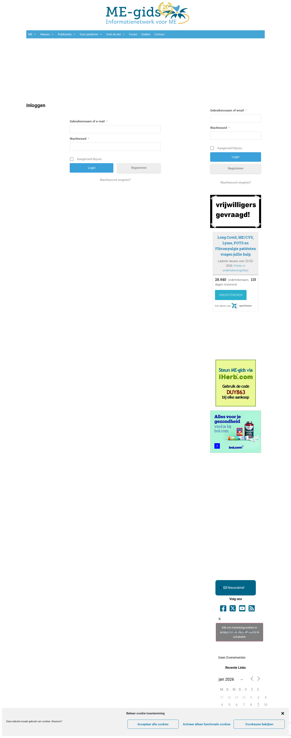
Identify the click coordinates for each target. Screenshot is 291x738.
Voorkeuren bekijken (259, 724)
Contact (159, 34)
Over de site (115, 34)
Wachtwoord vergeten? (115, 180)
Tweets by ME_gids (239, 632)
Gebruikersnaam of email (228, 110)
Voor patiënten (91, 34)
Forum (133, 34)
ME (32, 34)
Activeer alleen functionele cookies (207, 724)
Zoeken (145, 34)
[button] (283, 713)
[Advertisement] (145, 70)
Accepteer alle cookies (153, 724)
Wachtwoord (79, 138)
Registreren (139, 168)
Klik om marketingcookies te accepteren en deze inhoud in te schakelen (239, 632)
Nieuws (47, 34)
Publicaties (67, 34)
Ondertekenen (230, 295)
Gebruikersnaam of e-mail (89, 121)
